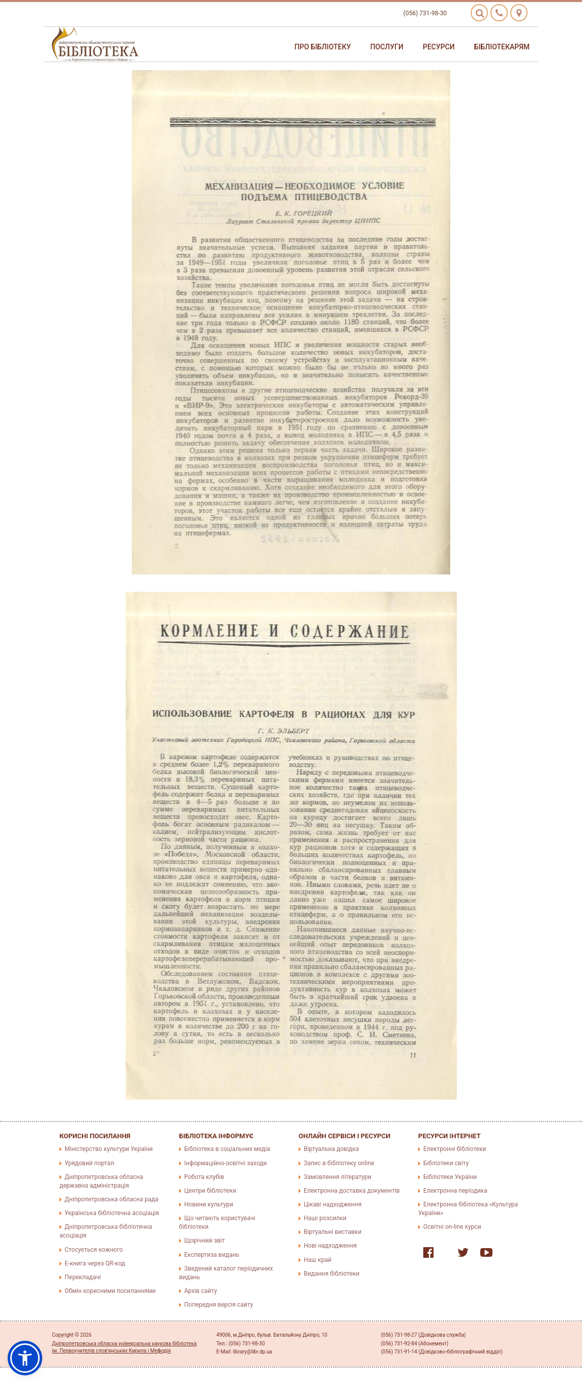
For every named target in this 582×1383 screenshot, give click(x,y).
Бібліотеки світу (446, 1163)
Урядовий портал (89, 1163)
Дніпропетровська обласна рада (111, 1199)
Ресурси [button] (439, 47)
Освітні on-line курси (452, 1226)
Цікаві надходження (333, 1204)
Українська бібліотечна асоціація (112, 1213)
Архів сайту (200, 1290)
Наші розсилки (325, 1218)
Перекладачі (83, 1277)
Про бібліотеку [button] (323, 47)
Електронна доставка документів (352, 1190)
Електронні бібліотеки (454, 1148)
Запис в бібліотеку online (339, 1163)
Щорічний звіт (204, 1240)
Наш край (317, 1259)
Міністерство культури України (109, 1148)
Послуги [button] (386, 47)
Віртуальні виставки (332, 1231)
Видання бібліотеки (331, 1273)
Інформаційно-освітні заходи (225, 1163)
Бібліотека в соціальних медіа (227, 1148)
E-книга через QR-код (95, 1263)
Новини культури (208, 1204)
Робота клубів (204, 1176)
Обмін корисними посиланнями (110, 1290)
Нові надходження (330, 1245)
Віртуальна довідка (331, 1148)
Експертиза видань (211, 1254)
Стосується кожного (94, 1249)
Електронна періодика (455, 1190)
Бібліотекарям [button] (502, 47)
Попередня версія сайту (218, 1304)
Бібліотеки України (450, 1176)
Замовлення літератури (337, 1176)
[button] (25, 1358)
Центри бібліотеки (210, 1190)
